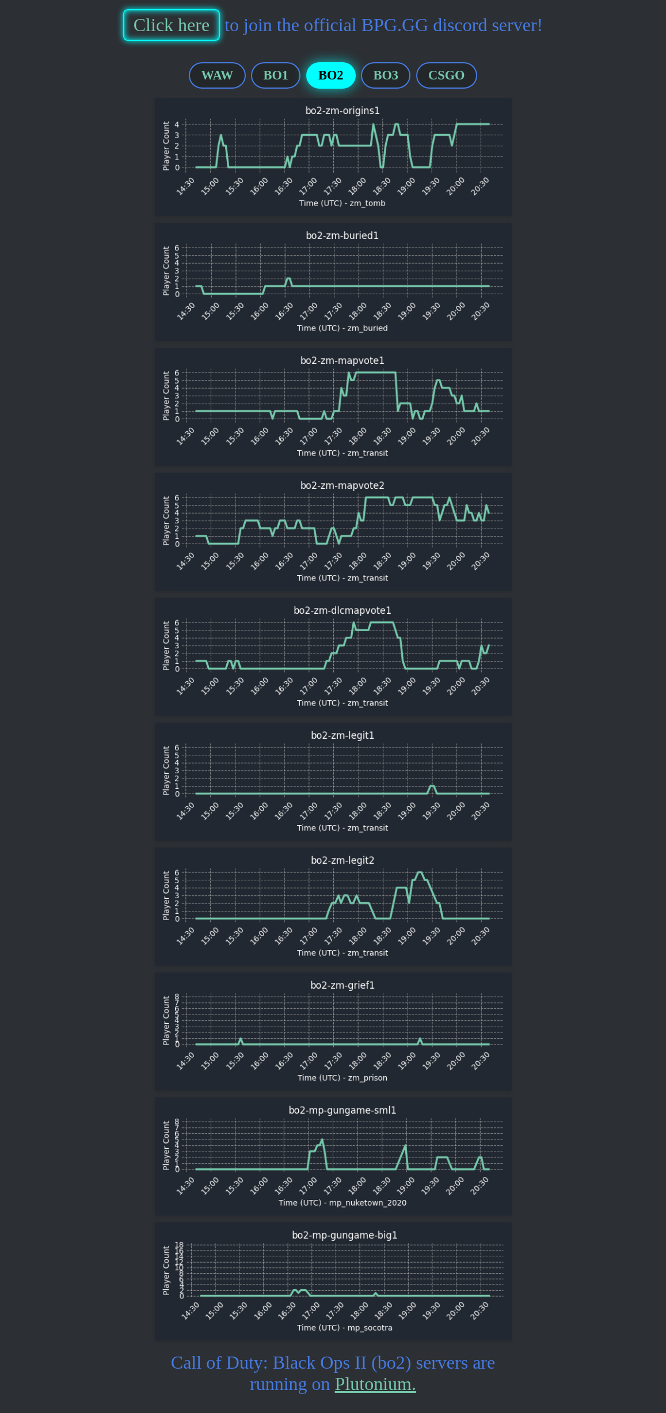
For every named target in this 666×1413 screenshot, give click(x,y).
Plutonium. (375, 1383)
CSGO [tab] (446, 75)
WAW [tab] (217, 75)
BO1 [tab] (275, 75)
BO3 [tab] (386, 75)
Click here (172, 24)
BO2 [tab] (331, 75)
